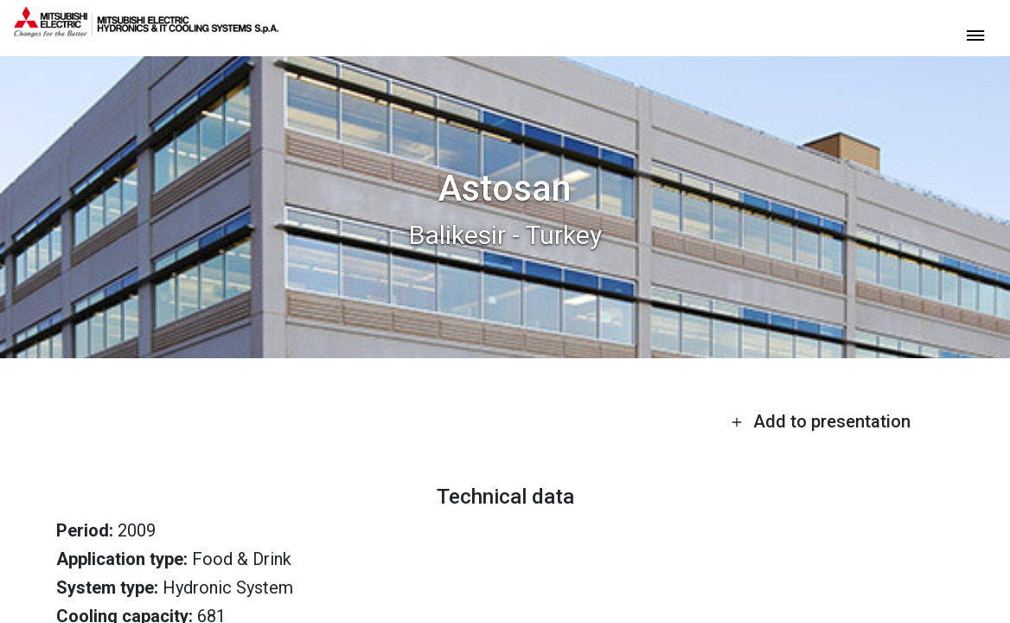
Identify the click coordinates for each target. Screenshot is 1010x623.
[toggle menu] (975, 34)
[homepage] (146, 30)
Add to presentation (821, 421)
